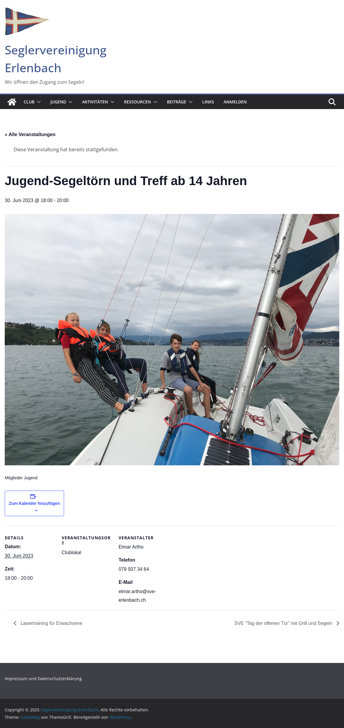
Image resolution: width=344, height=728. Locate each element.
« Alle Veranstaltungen (30, 134)
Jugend (58, 102)
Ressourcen (137, 102)
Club (29, 102)
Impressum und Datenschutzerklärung (43, 678)
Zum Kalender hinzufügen (34, 503)
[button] (37, 102)
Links (208, 102)
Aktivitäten (95, 102)
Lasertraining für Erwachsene (50, 623)
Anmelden (235, 102)
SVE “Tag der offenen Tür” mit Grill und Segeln (284, 623)
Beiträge (176, 102)
